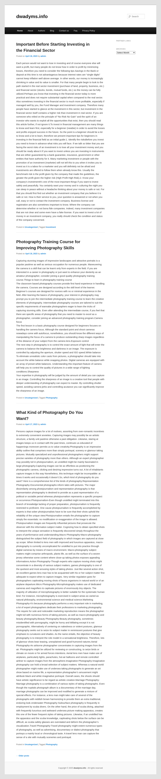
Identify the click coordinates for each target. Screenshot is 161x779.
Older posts (22, 756)
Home (20, 30)
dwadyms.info (32, 16)
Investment (51, 227)
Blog (52, 30)
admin (43, 56)
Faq (75, 30)
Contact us (64, 30)
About (30, 30)
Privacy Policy (88, 30)
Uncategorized (31, 227)
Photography (52, 398)
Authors (41, 30)
